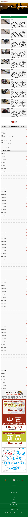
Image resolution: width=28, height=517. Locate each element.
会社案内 (13, 487)
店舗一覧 (13, 485)
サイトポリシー (14, 507)
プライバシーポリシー (14, 504)
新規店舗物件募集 (14, 492)
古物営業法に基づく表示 (14, 509)
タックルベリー (5, 1)
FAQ (14, 497)
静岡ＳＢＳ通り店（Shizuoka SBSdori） (14, 6)
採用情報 (13, 499)
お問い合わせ (14, 502)
